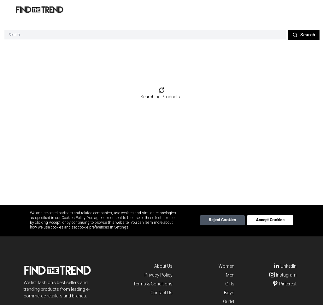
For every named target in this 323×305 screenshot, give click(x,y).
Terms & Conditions (153, 283)
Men (230, 275)
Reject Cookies (222, 220)
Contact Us (161, 292)
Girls (229, 283)
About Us (163, 266)
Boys (229, 292)
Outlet (228, 301)
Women (226, 266)
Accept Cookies (270, 220)
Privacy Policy (158, 275)
